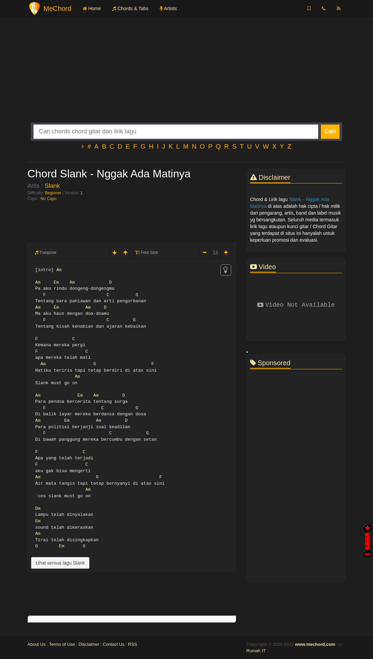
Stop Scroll (367, 548)
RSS (132, 644)
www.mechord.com (315, 644)
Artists (168, 8)
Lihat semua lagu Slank (60, 563)
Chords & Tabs (130, 8)
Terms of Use (62, 644)
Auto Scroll (367, 531)
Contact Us (113, 644)
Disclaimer (89, 644)
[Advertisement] (186, 75)
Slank (52, 185)
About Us (36, 644)
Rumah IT (255, 650)
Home (92, 8)
